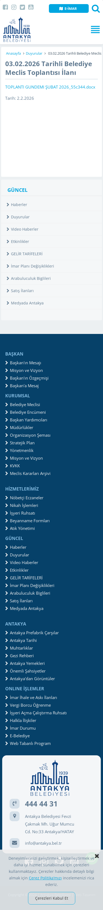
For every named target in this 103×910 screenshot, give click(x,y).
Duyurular (34, 53)
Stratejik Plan (20, 442)
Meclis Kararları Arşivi (28, 473)
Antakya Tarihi (21, 640)
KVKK (12, 465)
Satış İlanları (20, 290)
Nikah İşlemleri (21, 505)
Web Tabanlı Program (28, 743)
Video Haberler (22, 229)
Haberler (17, 204)
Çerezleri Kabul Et (51, 898)
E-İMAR (68, 8)
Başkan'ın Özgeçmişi (27, 378)
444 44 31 (41, 804)
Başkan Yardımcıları (26, 419)
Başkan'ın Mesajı (23, 362)
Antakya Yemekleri (25, 663)
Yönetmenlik (19, 450)
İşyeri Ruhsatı (20, 513)
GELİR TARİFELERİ (25, 253)
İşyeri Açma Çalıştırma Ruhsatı (36, 712)
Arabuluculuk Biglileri (29, 278)
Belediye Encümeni (25, 412)
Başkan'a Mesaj (22, 385)
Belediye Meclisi (22, 404)
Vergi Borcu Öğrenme (28, 705)
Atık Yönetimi (20, 528)
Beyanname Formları (27, 520)
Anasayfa (13, 53)
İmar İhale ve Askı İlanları (31, 697)
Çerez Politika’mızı (45, 877)
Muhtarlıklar (19, 648)
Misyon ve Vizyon (24, 370)
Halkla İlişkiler (20, 720)
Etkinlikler (18, 241)
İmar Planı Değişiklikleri (30, 266)
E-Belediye (17, 735)
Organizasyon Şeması (28, 435)
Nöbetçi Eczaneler (24, 497)
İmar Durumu (20, 728)
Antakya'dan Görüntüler (30, 678)
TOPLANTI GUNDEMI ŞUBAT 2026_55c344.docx (50, 87)
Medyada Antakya (25, 303)
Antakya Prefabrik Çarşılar (32, 632)
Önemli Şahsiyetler (25, 671)
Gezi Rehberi (19, 655)
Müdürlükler (19, 427)
